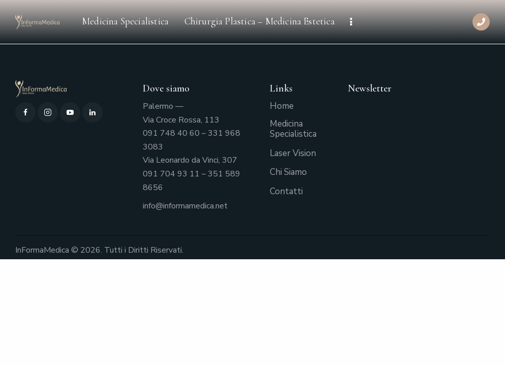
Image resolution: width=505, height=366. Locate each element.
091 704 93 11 (171, 173)
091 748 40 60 (171, 133)
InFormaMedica (42, 250)
